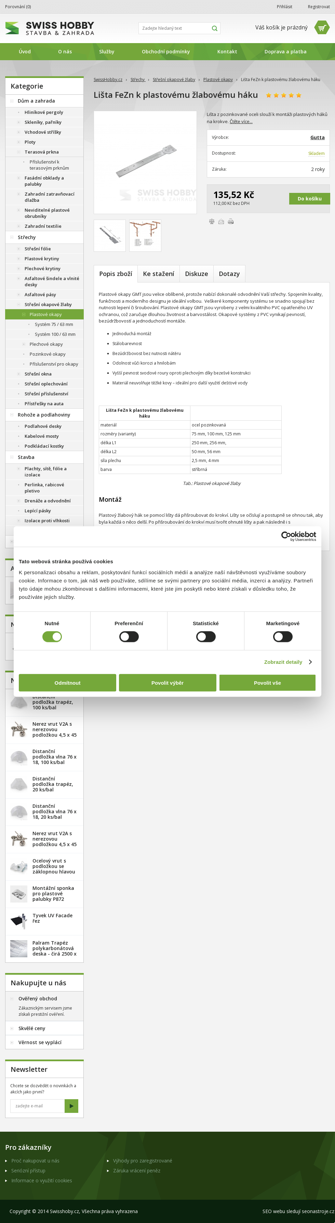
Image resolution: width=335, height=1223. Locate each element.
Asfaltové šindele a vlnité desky (52, 281)
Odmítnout (68, 682)
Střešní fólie (38, 249)
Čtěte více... (241, 121)
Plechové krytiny (43, 268)
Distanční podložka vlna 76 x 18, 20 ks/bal (54, 811)
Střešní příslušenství (46, 394)
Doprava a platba (286, 51)
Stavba (26, 457)
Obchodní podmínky (166, 51)
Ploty (30, 142)
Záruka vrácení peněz (136, 1170)
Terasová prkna (42, 152)
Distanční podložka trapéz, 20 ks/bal (52, 784)
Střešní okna (38, 374)
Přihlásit (284, 7)
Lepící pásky (38, 511)
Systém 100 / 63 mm (55, 334)
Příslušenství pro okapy (54, 364)
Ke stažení (158, 273)
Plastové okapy (218, 79)
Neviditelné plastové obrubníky (47, 213)
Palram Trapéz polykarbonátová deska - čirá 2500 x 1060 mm (54, 950)
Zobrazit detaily (283, 662)
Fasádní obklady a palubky (44, 181)
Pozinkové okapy (48, 354)
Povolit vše (267, 682)
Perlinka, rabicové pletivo (44, 488)
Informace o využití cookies (41, 1180)
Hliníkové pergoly (44, 112)
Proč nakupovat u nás (35, 1160)
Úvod (25, 51)
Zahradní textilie (43, 226)
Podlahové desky (43, 426)
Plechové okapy (46, 344)
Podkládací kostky (44, 446)
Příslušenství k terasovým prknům (49, 165)
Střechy (138, 79)
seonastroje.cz (318, 1211)
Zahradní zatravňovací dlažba (50, 197)
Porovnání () (18, 7)
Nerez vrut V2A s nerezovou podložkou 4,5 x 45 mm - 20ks (54, 732)
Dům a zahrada (36, 100)
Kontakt (227, 51)
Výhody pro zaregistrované (142, 1160)
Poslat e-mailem (221, 221)
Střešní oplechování (46, 384)
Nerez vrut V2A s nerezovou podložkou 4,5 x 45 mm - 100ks (54, 841)
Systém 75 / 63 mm (54, 324)
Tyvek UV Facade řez (52, 918)
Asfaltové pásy (40, 294)
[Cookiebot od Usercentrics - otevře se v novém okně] (286, 536)
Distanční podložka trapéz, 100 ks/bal (52, 702)
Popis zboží (115, 273)
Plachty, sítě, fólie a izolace (46, 471)
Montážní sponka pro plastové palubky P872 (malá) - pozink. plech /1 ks (53, 899)
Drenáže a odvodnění (48, 501)
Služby (107, 51)
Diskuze (196, 273)
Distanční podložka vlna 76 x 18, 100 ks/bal (54, 756)
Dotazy (229, 273)
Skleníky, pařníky (43, 122)
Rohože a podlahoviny (44, 414)
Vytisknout (231, 221)
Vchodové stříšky (43, 132)
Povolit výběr (167, 682)
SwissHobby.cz (108, 79)
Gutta (317, 137)
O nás (65, 51)
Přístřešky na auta (44, 403)
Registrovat (319, 7)
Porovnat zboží (212, 221)
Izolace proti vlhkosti (47, 520)
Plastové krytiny (42, 258)
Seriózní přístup (28, 1170)
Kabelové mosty (42, 436)
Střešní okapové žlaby (174, 79)
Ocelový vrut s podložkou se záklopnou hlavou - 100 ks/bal (53, 868)
